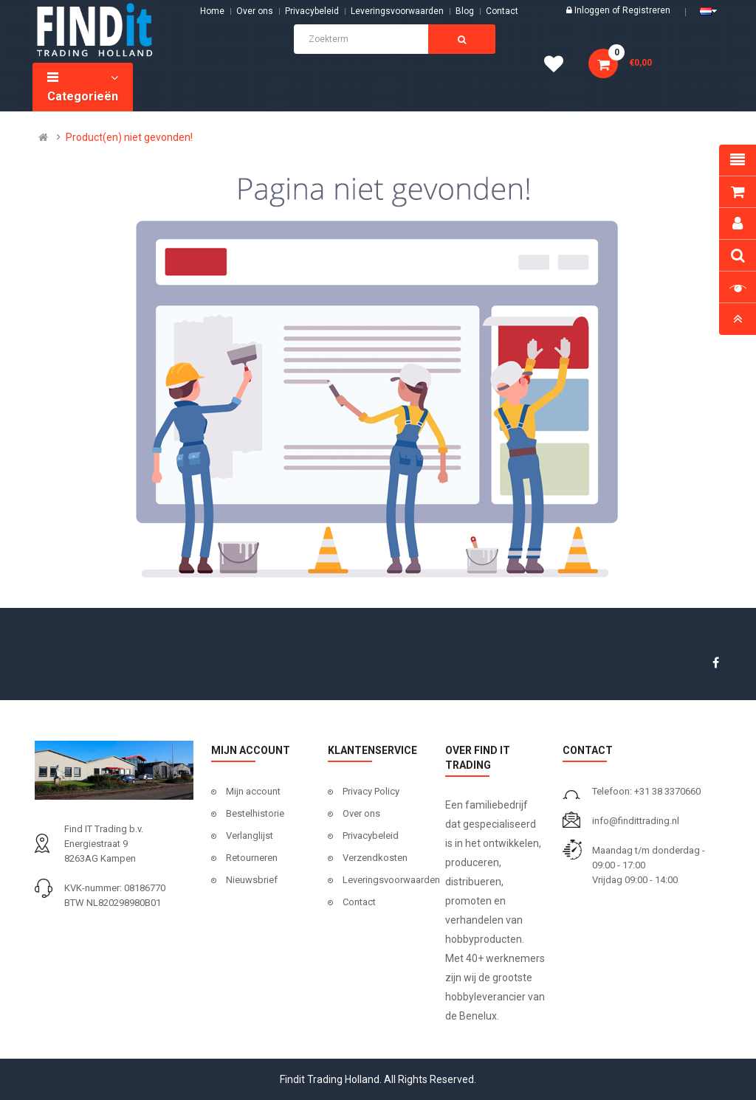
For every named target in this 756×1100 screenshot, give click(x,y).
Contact (359, 901)
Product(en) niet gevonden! (129, 137)
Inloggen (593, 10)
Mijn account (253, 791)
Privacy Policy (371, 791)
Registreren (646, 10)
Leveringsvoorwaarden (397, 11)
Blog (465, 11)
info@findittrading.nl (635, 820)
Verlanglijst (249, 835)
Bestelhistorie (255, 813)
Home (212, 11)
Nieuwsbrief (252, 879)
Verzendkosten (375, 857)
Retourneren (252, 857)
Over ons (254, 11)
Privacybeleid (312, 11)
